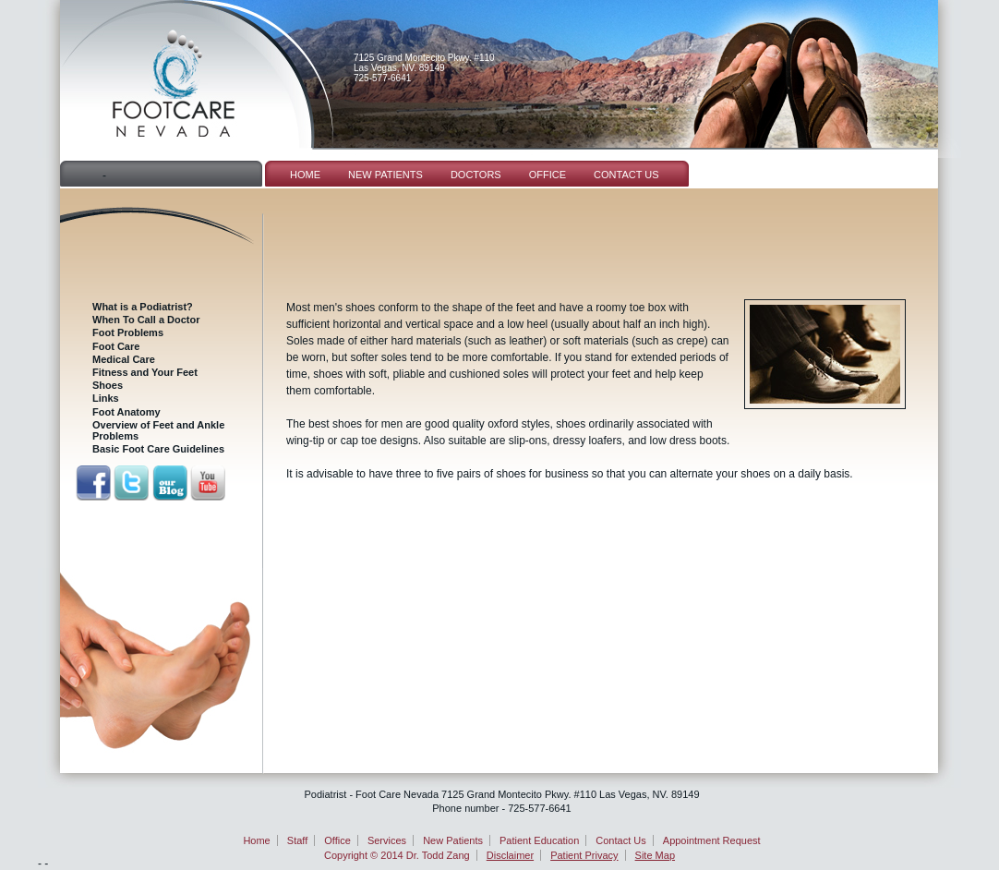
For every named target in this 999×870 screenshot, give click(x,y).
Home (305, 174)
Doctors (476, 174)
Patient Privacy (584, 855)
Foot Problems (127, 332)
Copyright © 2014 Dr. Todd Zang (397, 855)
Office (547, 174)
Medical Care (123, 359)
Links (105, 398)
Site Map (655, 855)
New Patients (385, 174)
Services (386, 840)
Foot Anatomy (126, 411)
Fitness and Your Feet (145, 372)
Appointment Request (712, 840)
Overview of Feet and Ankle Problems (158, 430)
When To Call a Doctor (146, 319)
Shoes (107, 385)
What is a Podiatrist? (142, 306)
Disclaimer (510, 855)
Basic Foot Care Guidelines (158, 448)
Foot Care (115, 346)
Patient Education (539, 840)
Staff (297, 840)
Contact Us (626, 174)
